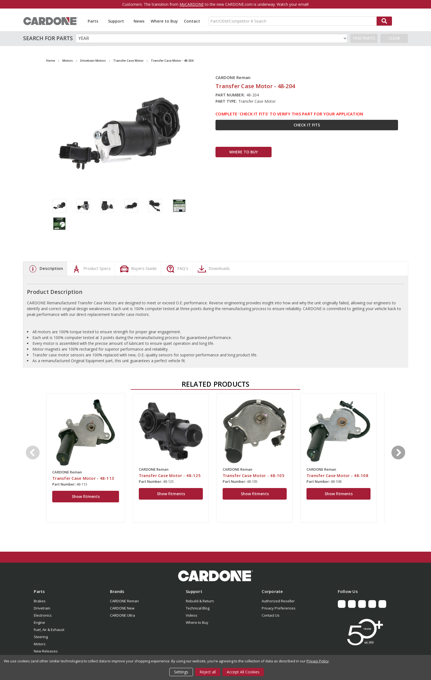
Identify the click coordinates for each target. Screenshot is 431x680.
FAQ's (176, 269)
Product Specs (91, 269)
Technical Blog (197, 608)
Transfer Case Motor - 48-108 (337, 475)
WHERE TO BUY (243, 152)
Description (45, 269)
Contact (192, 21)
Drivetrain (42, 608)
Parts (95, 21)
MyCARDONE (191, 4)
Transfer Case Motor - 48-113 (83, 478)
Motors (40, 643)
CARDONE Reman (124, 600)
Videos (191, 615)
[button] (215, 575)
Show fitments (86, 496)
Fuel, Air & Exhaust (49, 629)
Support (118, 21)
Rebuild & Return (200, 600)
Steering (41, 636)
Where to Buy (164, 21)
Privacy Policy (317, 661)
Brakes (40, 600)
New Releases (46, 651)
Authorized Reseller (278, 600)
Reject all (208, 671)
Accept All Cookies (243, 671)
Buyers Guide (138, 269)
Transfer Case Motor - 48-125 (170, 475)
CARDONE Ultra (122, 615)
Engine (39, 622)
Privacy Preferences (278, 608)
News (139, 21)
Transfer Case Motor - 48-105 (253, 475)
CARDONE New (122, 608)
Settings (181, 671)
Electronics (43, 615)
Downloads (213, 269)
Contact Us (271, 615)
